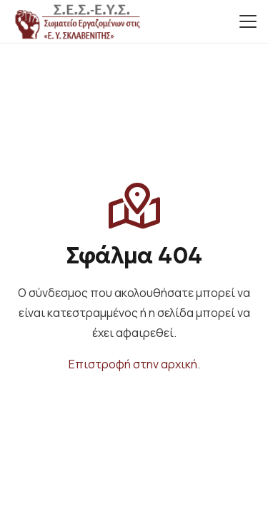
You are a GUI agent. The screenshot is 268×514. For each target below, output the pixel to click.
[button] (248, 21)
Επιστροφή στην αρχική (133, 364)
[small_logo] (76, 21)
